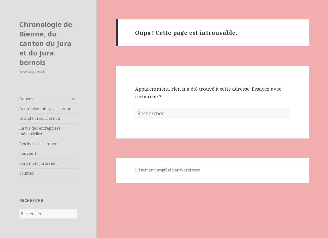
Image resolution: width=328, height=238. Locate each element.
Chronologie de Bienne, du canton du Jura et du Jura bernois (45, 43)
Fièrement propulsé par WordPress (167, 170)
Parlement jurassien (38, 163)
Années (26, 98)
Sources (26, 173)
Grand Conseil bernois (40, 118)
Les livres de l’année (38, 143)
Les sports (28, 153)
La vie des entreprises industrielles (39, 131)
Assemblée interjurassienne (45, 108)
